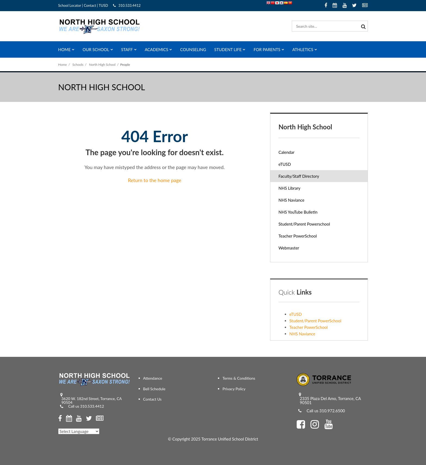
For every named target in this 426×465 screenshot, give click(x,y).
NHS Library (289, 188)
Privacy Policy (234, 388)
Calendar (286, 152)
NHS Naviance (299, 201)
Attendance (152, 378)
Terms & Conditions (239, 378)
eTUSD (292, 165)
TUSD (103, 5)
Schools (78, 65)
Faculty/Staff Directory (298, 176)
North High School (102, 65)
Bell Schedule (154, 388)
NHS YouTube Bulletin (305, 213)
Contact (90, 5)
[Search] (362, 26)
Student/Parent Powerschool (311, 225)
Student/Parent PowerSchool (315, 320)
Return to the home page (154, 180)
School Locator (69, 5)
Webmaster (296, 249)
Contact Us (152, 399)
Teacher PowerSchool (305, 237)
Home (62, 65)
